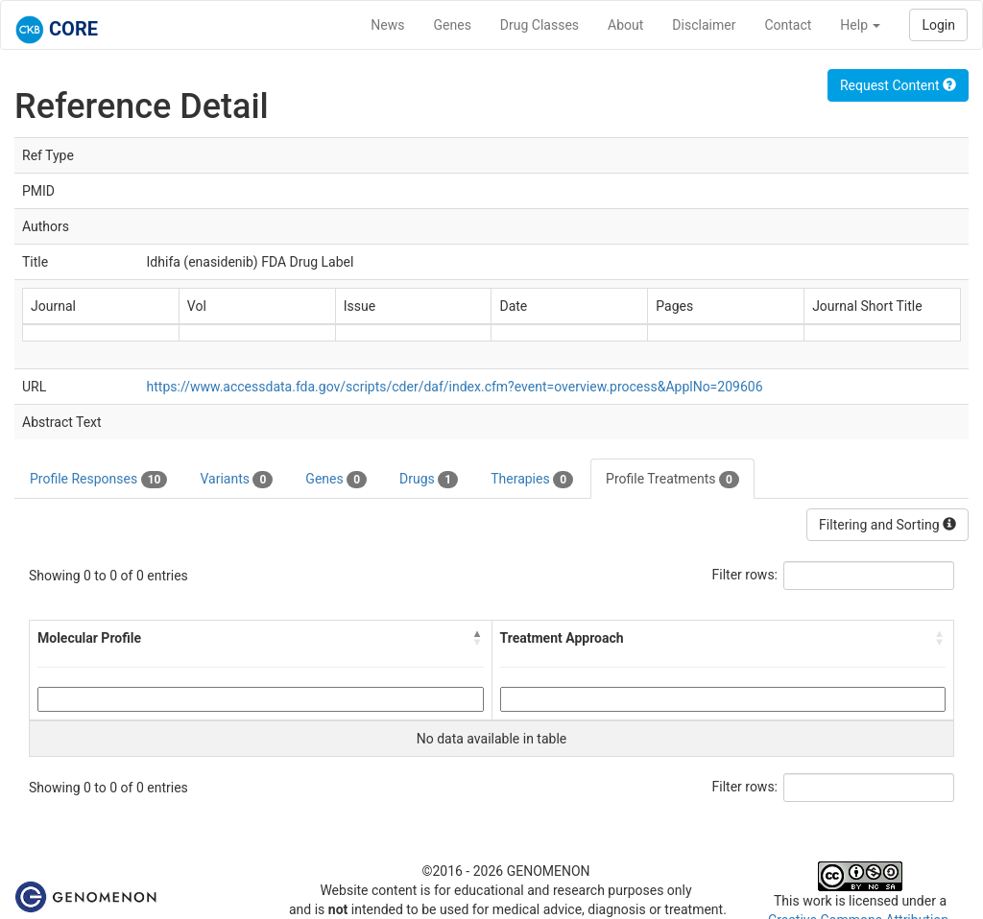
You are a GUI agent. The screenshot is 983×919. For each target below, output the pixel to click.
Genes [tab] (336, 479)
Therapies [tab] (532, 479)
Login (938, 25)
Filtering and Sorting (887, 524)
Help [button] (860, 25)
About (625, 25)
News (387, 25)
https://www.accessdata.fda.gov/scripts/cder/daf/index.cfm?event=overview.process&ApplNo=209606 (455, 386)
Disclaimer (703, 25)
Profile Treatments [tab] (672, 479)
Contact (787, 25)
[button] (478, 638)
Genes (452, 25)
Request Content (898, 85)
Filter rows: (745, 574)
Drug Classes (539, 25)
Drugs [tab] (428, 479)
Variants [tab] (236, 479)
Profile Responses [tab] (98, 479)
